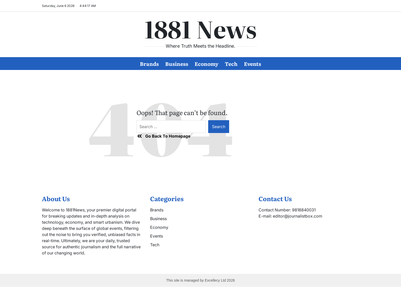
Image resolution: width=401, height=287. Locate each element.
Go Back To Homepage (163, 136)
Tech (231, 63)
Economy (206, 63)
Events (252, 63)
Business (176, 63)
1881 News (200, 28)
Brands (149, 63)
